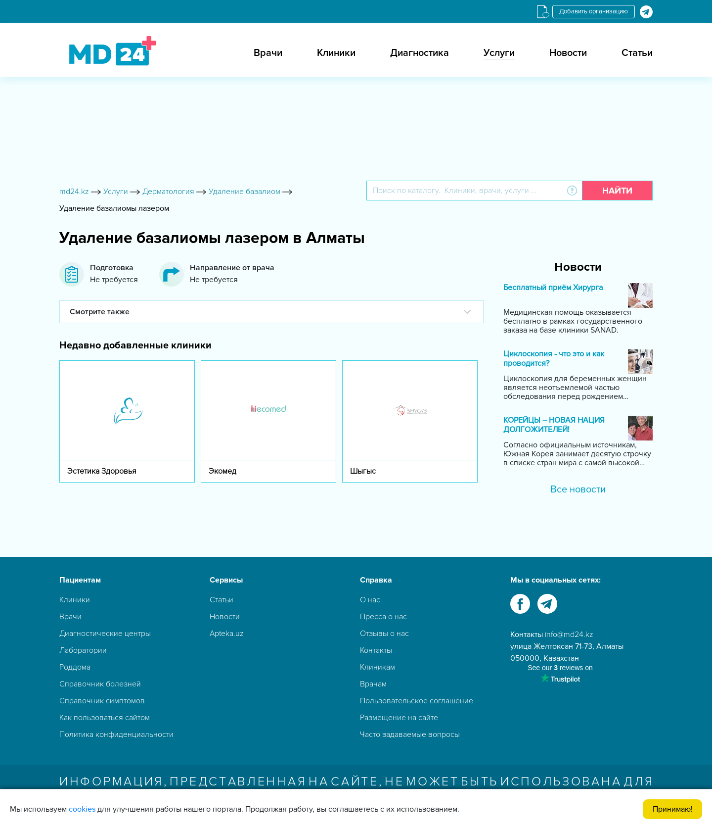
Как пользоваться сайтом (104, 718)
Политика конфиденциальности (116, 734)
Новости (568, 53)
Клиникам (377, 667)
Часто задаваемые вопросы (410, 734)
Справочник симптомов (102, 701)
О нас (370, 600)
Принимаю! (673, 809)
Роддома (74, 667)
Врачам (373, 684)
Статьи (637, 53)
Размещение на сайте (399, 718)
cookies (82, 809)
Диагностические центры (105, 633)
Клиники (336, 53)
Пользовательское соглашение (416, 701)
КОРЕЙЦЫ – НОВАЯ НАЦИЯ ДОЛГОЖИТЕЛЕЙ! (554, 425)
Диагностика (419, 53)
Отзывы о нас (384, 633)
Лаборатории (83, 650)
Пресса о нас (383, 617)
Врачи (268, 53)
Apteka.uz (227, 633)
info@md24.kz (569, 634)
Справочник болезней (100, 684)
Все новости (578, 489)
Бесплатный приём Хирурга (553, 288)
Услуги (499, 53)
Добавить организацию (593, 11)
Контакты (376, 650)
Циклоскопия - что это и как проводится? (553, 358)
